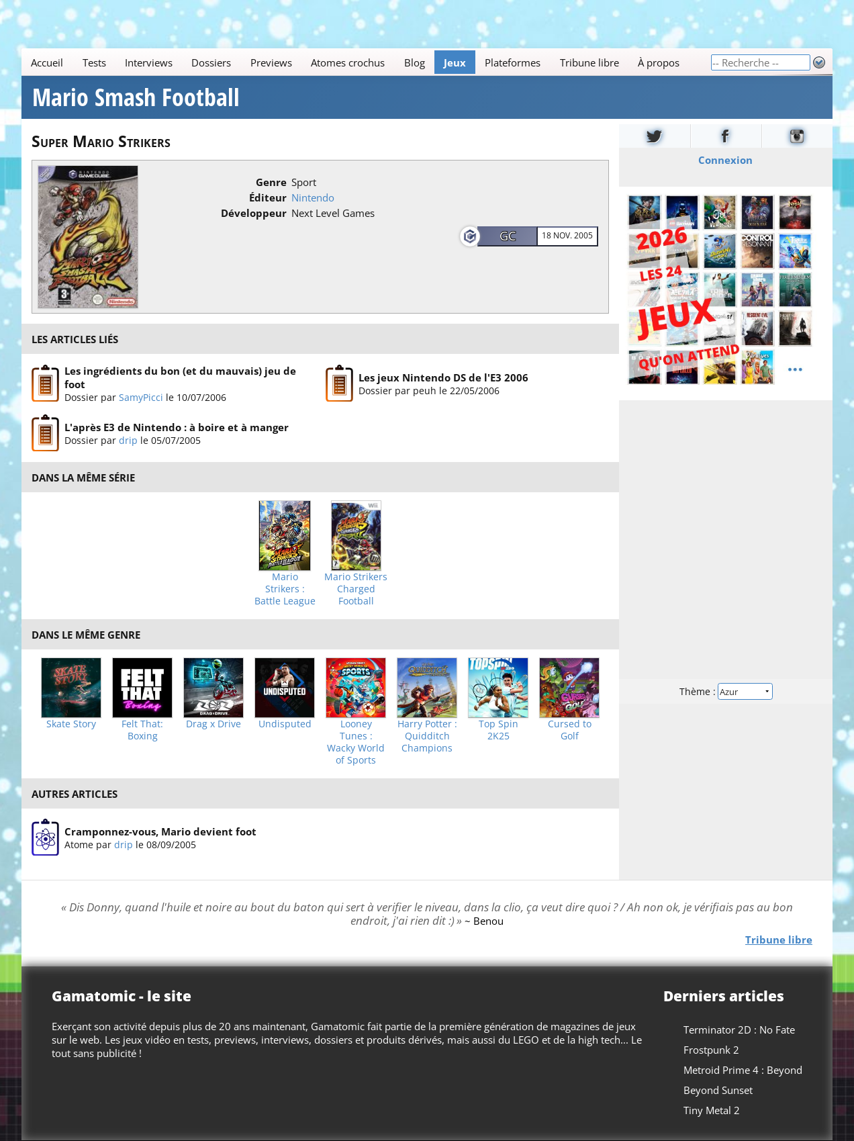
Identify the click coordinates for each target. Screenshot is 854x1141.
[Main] (365, 62)
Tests (94, 62)
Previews (271, 62)
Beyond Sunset (718, 1090)
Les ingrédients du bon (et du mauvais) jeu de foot (180, 377)
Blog (414, 62)
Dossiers (211, 62)
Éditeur (268, 197)
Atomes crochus (348, 62)
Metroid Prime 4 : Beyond (742, 1070)
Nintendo (312, 197)
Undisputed (285, 724)
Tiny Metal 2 (711, 1110)
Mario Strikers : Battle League (285, 589)
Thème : (725, 691)
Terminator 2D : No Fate (739, 1029)
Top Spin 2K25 (498, 730)
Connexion (726, 160)
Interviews (149, 62)
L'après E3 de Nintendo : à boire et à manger (176, 427)
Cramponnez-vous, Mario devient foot (160, 831)
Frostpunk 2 (711, 1049)
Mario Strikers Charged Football (355, 589)
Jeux (455, 62)
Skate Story (71, 724)
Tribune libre (589, 62)
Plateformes (512, 62)
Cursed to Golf (569, 730)
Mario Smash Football (136, 97)
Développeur (254, 213)
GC (508, 236)
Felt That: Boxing (142, 730)
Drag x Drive (213, 724)
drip (128, 440)
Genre (271, 182)
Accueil (47, 62)
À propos (658, 62)
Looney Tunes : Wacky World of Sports (356, 742)
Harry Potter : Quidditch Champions (427, 736)
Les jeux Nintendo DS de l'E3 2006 (443, 377)
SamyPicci (141, 397)
